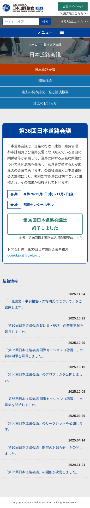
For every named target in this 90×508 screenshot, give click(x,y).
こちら (78, 237)
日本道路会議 (45, 70)
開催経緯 (45, 81)
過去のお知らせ (45, 103)
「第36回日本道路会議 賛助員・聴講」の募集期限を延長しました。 (44, 328)
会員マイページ (73, 6)
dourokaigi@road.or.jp (23, 255)
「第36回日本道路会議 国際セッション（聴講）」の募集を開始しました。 (44, 402)
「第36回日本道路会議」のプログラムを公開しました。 (44, 377)
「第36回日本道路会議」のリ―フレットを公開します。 (44, 426)
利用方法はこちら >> (73, 13)
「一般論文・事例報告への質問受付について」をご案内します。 (43, 304)
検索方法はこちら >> (74, 21)
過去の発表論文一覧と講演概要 (45, 92)
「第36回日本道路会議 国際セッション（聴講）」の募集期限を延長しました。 (44, 353)
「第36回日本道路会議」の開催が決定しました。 (42, 472)
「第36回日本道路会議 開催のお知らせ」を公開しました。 (44, 450)
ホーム (33, 44)
